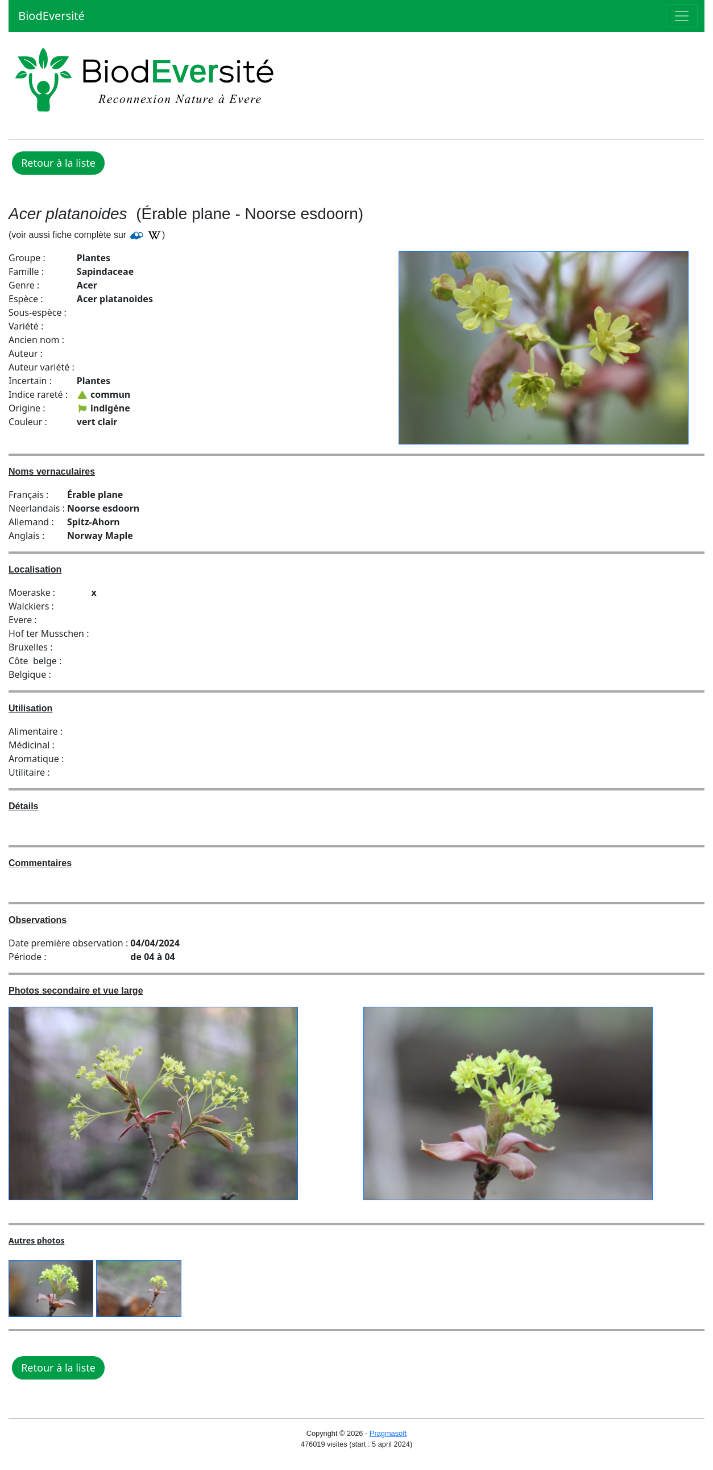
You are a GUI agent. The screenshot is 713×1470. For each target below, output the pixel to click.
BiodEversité (50, 15)
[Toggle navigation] (682, 16)
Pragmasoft (388, 1433)
